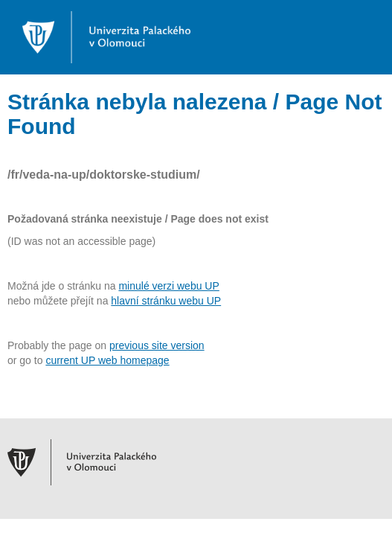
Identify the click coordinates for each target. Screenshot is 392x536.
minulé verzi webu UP (168, 286)
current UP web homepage (107, 360)
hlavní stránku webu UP (166, 301)
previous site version (157, 345)
